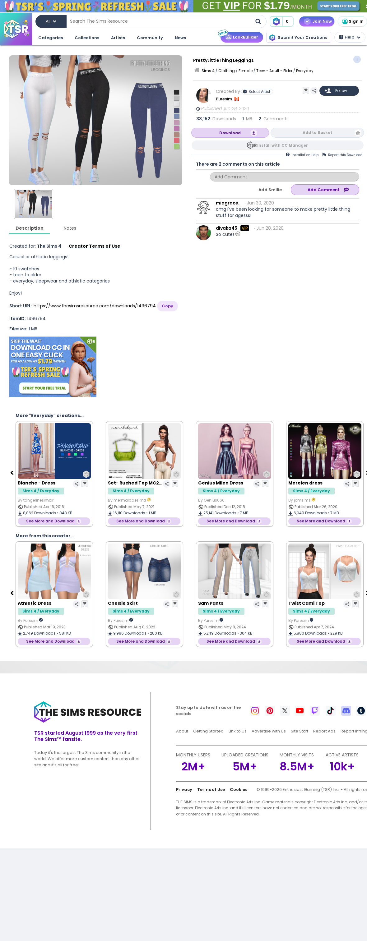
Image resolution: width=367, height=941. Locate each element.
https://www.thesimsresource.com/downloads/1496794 (95, 306)
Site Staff (299, 731)
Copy (167, 306)
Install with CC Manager (282, 145)
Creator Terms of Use (94, 246)
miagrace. (227, 203)
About (182, 731)
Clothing (226, 70)
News (180, 38)
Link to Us (238, 731)
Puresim (224, 99)
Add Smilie (270, 190)
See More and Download (50, 521)
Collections (87, 38)
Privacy (184, 789)
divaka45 (226, 228)
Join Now (322, 21)
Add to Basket (317, 132)
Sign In (352, 21)
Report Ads (324, 731)
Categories (50, 38)
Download (230, 132)
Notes (70, 228)
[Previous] (12, 472)
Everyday (305, 70)
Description (30, 228)
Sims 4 (208, 70)
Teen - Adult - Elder (274, 70)
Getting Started (208, 731)
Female (246, 70)
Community (150, 38)
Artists (118, 38)
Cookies (238, 789)
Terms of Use (211, 789)
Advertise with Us (269, 731)
